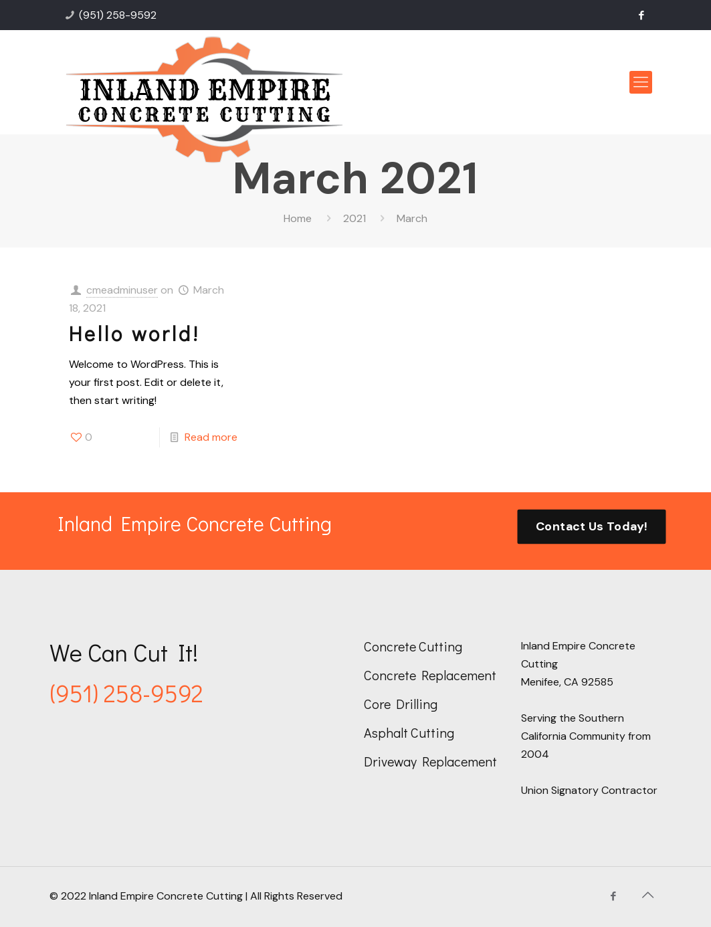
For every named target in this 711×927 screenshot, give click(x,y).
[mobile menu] (640, 82)
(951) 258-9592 (118, 15)
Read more (211, 437)
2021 (354, 218)
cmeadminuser (122, 290)
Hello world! (134, 333)
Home (298, 218)
